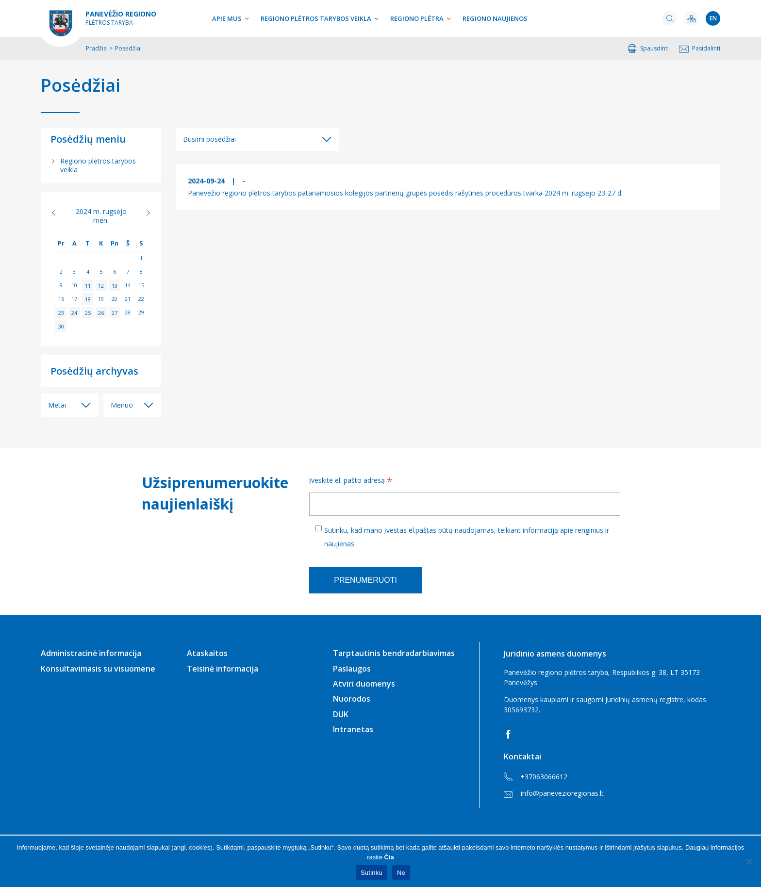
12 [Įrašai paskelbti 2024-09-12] (101, 285)
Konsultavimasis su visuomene (98, 668)
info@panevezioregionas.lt (554, 793)
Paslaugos (352, 668)
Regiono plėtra (417, 18)
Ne (401, 872)
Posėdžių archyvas (94, 371)
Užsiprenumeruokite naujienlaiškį (213, 493)
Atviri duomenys (364, 683)
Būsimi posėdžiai (209, 139)
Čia (389, 857)
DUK (340, 714)
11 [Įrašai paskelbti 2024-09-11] (88, 285)
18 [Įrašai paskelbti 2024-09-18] (88, 298)
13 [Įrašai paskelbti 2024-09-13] (114, 285)
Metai (57, 405)
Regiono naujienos (495, 18)
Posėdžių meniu (88, 139)
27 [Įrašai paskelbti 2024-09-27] (114, 312)
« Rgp (59, 212)
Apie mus (227, 18)
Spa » (143, 212)
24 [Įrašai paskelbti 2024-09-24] (74, 312)
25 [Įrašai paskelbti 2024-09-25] (88, 312)
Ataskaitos (207, 653)
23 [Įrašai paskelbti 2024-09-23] (61, 312)
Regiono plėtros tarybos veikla (316, 18)
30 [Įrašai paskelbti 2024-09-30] (61, 325)
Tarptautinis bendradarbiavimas (394, 653)
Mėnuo (122, 405)
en (713, 18)
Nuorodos (351, 698)
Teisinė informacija (222, 668)
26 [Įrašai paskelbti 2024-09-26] (101, 312)
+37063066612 (535, 777)
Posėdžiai (80, 85)
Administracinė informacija (91, 653)
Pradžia (96, 48)
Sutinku (371, 872)
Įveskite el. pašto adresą (351, 481)
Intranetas (353, 729)
